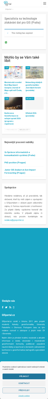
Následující (24, 130)
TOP (6, 68)
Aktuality (29, 98)
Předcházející (11, 130)
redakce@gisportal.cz (14, 220)
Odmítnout (24, 383)
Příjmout (24, 376)
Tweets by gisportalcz (12, 294)
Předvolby (24, 390)
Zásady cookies (24, 396)
